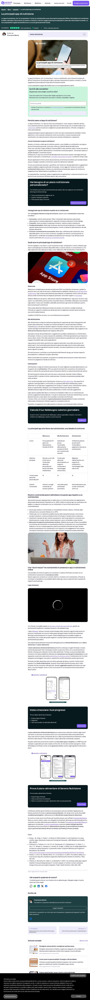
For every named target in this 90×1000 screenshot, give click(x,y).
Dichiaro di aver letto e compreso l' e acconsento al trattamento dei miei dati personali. (58, 108)
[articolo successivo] (73, 929)
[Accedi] (69, 3)
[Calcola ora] (82, 420)
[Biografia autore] (57, 908)
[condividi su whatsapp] (34, 886)
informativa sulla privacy (57, 107)
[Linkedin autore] (30, 919)
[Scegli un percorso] (81, 3)
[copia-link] (31, 886)
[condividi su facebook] (46, 886)
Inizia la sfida (57, 113)
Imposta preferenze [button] (10, 996)
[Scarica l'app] (81, 726)
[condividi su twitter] (42, 886)
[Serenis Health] (6, 3)
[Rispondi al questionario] (78, 203)
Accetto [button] (78, 996)
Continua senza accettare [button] (78, 975)
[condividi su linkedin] (38, 886)
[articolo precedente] (42, 930)
